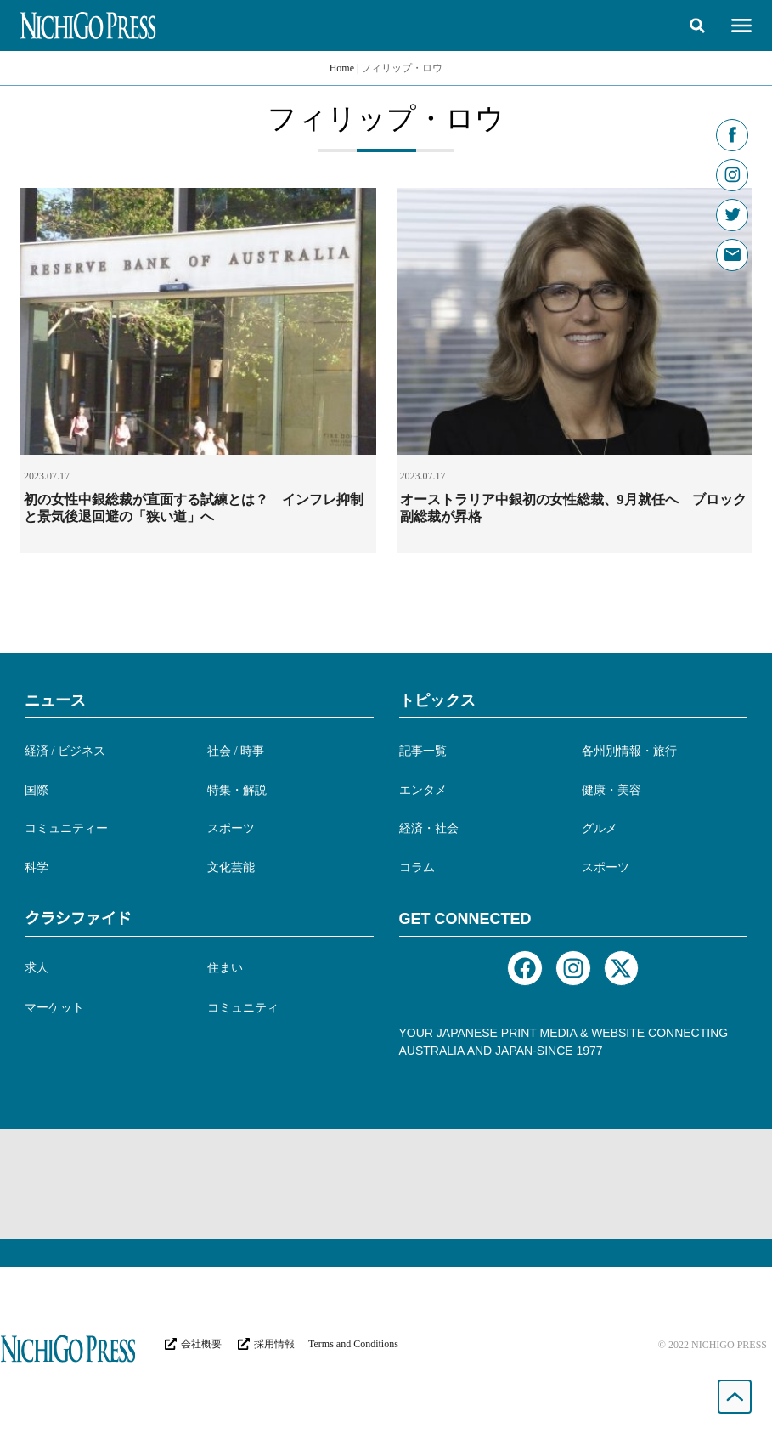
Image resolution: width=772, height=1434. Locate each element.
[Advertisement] (386, 1184)
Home (342, 68)
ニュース (55, 700)
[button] (697, 25)
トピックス (437, 700)
